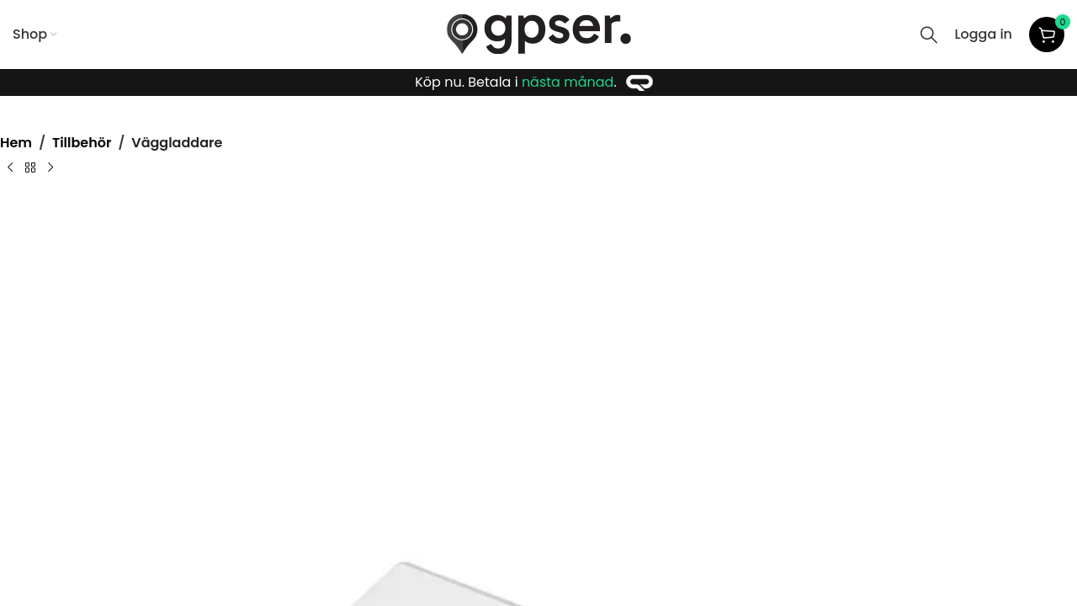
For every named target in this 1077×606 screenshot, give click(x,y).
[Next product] (50, 167)
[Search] (929, 34)
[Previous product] (10, 167)
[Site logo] (539, 33)
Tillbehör (82, 142)
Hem (16, 142)
